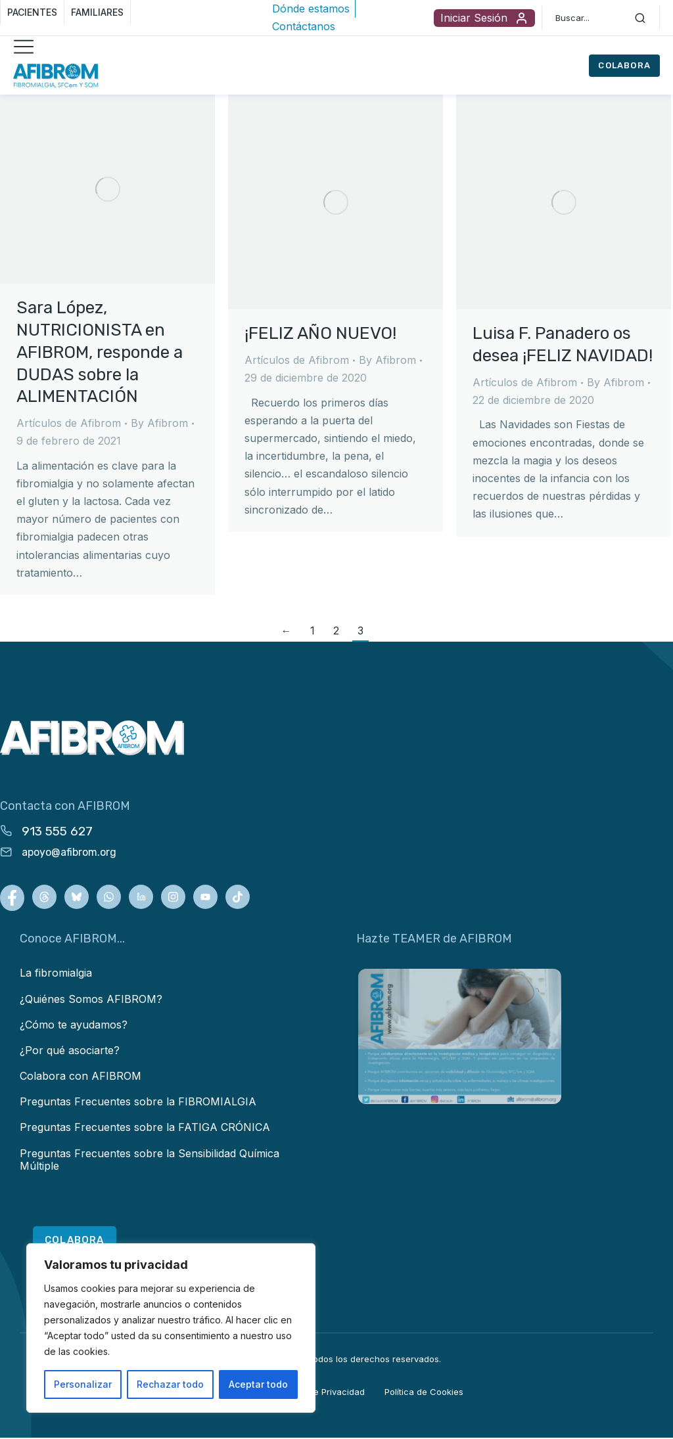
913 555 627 (57, 831)
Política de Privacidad (320, 1392)
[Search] (640, 18)
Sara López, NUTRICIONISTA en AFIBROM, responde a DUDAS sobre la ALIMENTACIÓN (99, 352)
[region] (170, 1328)
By (159, 423)
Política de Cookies (423, 1392)
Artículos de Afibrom (68, 423)
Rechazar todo (170, 1384)
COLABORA (624, 65)
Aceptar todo (258, 1384)
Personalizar (83, 1384)
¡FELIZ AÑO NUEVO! (320, 333)
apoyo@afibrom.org (69, 852)
